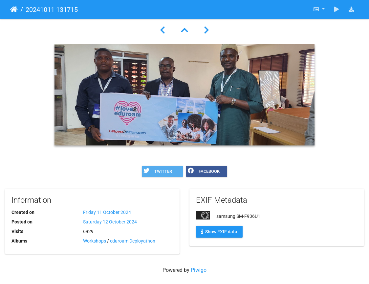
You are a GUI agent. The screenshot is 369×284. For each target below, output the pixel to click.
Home (14, 9)
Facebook (203, 171)
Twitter (157, 171)
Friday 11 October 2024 (107, 212)
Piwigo (198, 270)
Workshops (94, 241)
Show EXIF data (219, 231)
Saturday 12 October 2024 (110, 221)
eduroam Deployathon (132, 241)
